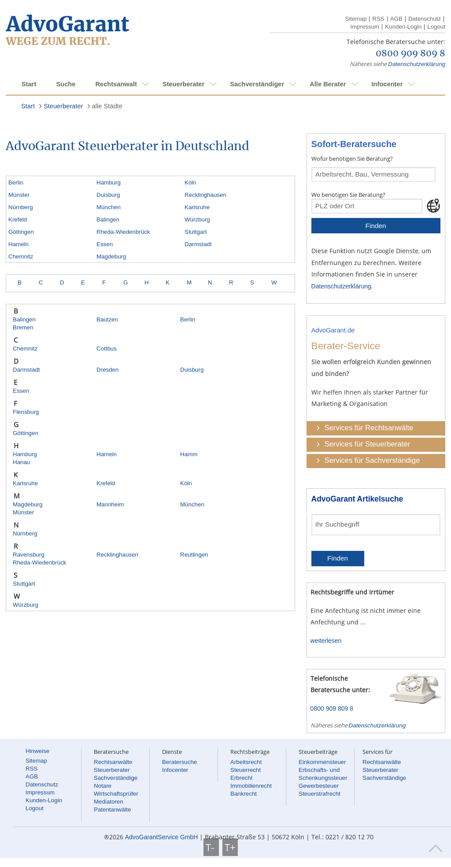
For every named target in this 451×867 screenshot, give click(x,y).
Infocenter (387, 84)
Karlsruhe (197, 207)
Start (29, 84)
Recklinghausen (205, 195)
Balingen (107, 219)
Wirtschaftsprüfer (116, 793)
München (108, 207)
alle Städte (107, 106)
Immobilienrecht (251, 785)
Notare (102, 785)
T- (211, 847)
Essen (104, 244)
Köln (190, 182)
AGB (396, 18)
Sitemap (355, 18)
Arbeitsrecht (246, 762)
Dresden (107, 369)
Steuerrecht (245, 770)
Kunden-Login (403, 26)
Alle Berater (328, 84)
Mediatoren (108, 801)
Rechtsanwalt (116, 84)
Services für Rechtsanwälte (369, 428)
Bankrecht (243, 793)
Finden (376, 225)
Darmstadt (198, 244)
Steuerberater (183, 84)
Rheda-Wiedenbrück (123, 232)
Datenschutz (424, 18)
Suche (65, 84)
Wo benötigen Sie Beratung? (348, 195)
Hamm (188, 454)
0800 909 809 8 (410, 53)
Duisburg (108, 195)
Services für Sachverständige (372, 460)
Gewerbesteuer (319, 785)
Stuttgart (196, 232)
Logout (436, 26)
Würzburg (197, 219)
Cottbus (106, 348)
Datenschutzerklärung (416, 64)
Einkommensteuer (322, 762)
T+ (230, 847)
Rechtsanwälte (113, 762)
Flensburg (26, 412)
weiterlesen (326, 640)
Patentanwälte (112, 809)
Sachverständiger (257, 84)
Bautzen (107, 319)
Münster (19, 195)
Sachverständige (115, 778)
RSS (378, 18)
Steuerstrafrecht (319, 793)
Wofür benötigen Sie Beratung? (352, 158)
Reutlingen (194, 554)
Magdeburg (111, 256)
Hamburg (108, 182)
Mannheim (110, 504)
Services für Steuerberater (367, 444)
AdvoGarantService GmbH (161, 837)
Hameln (18, 244)
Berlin (15, 182)
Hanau (21, 462)
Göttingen (21, 232)
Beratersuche (179, 762)
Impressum (364, 26)
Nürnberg (20, 207)
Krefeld (17, 219)
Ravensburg (28, 554)
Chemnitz (20, 256)
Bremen (23, 327)
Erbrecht (241, 778)
